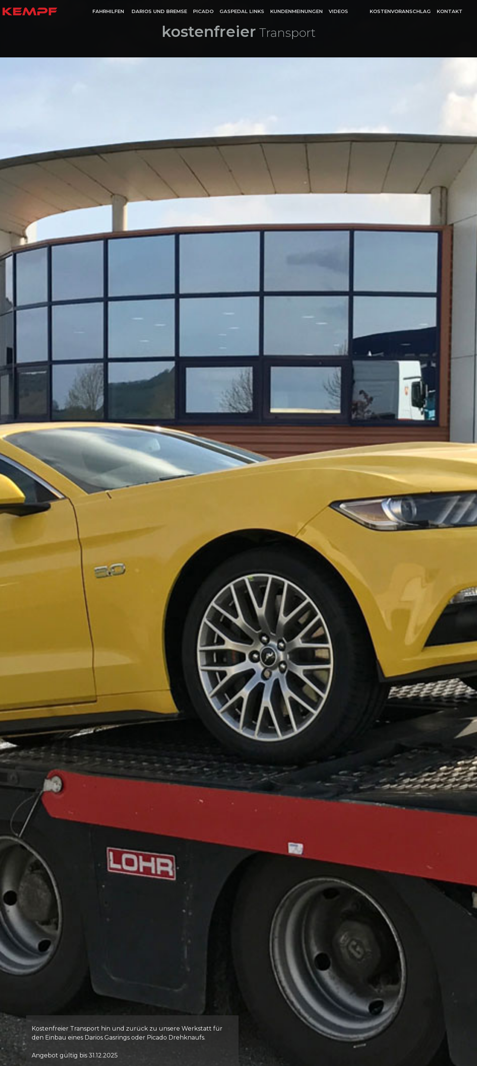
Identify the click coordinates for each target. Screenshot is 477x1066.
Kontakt (449, 11)
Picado (203, 11)
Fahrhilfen (109, 11)
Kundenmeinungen (296, 11)
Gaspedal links (241, 11)
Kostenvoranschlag (400, 11)
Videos (338, 11)
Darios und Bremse (159, 11)
